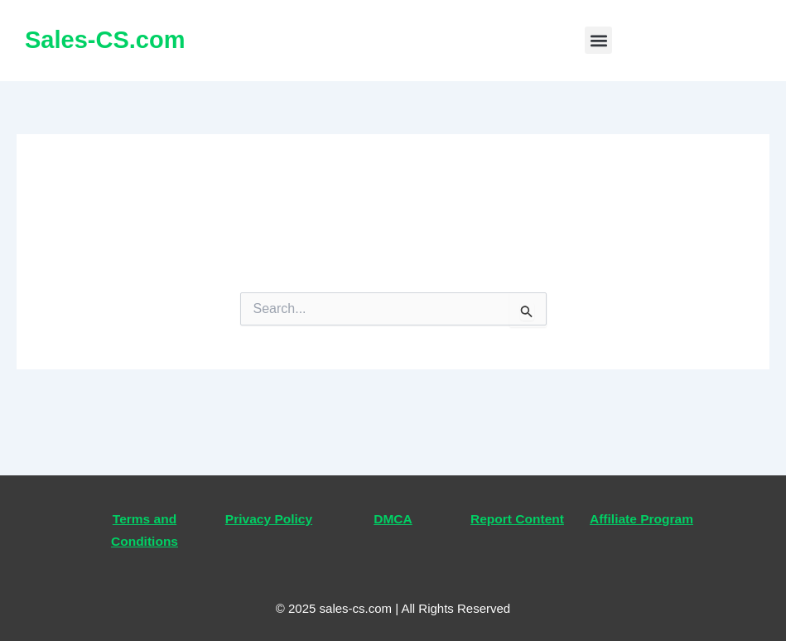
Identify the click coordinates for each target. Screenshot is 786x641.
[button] (598, 40)
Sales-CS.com (105, 40)
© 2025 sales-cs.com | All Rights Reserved (393, 608)
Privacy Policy (269, 519)
